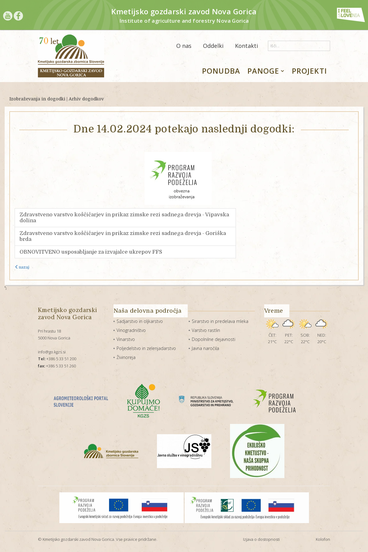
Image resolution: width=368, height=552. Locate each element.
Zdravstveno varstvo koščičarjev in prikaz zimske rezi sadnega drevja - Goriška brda (123, 236)
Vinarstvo (126, 339)
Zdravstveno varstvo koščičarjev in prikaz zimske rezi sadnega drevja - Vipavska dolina (124, 218)
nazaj (22, 267)
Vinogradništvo (131, 330)
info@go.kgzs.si (52, 352)
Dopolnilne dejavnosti (213, 339)
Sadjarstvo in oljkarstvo (140, 321)
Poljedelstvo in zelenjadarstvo (146, 348)
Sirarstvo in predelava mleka (220, 321)
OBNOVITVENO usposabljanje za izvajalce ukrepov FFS (91, 252)
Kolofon (323, 539)
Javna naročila (205, 348)
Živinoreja (126, 357)
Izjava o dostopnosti (261, 539)
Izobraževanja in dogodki (37, 98)
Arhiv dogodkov (86, 98)
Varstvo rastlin (206, 330)
